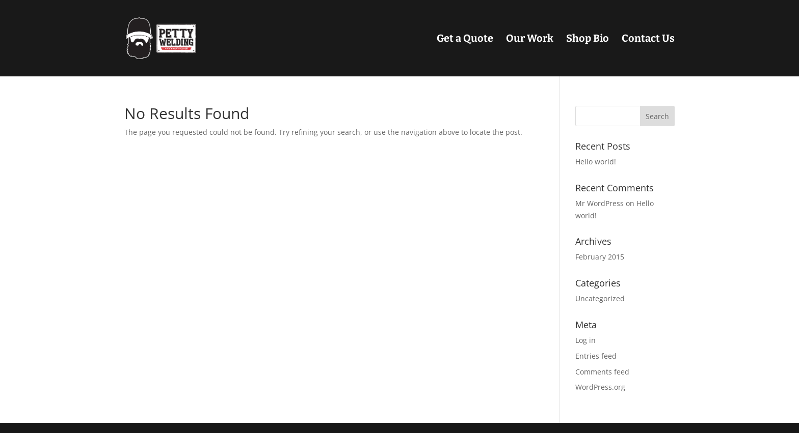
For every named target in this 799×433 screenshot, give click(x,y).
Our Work (529, 39)
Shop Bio (587, 39)
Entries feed (596, 356)
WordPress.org (600, 387)
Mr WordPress (599, 203)
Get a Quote (465, 39)
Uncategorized (600, 298)
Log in (585, 340)
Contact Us (648, 39)
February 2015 (599, 257)
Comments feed (602, 372)
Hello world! (595, 161)
